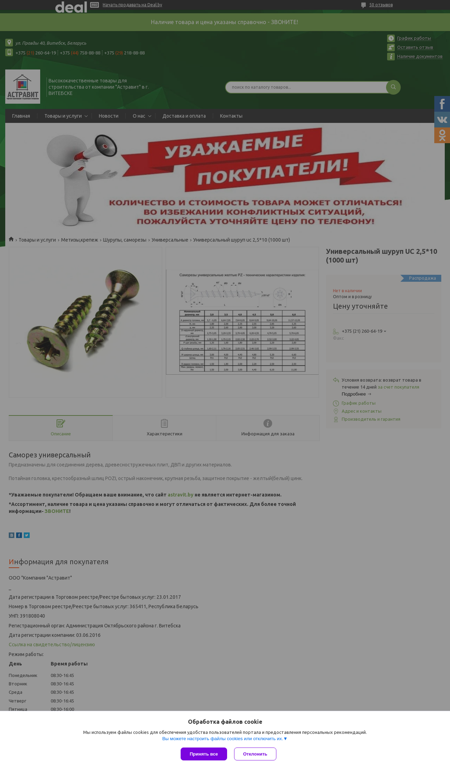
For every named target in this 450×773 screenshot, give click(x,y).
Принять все (204, 754)
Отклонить (255, 754)
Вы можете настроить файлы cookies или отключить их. (222, 738)
